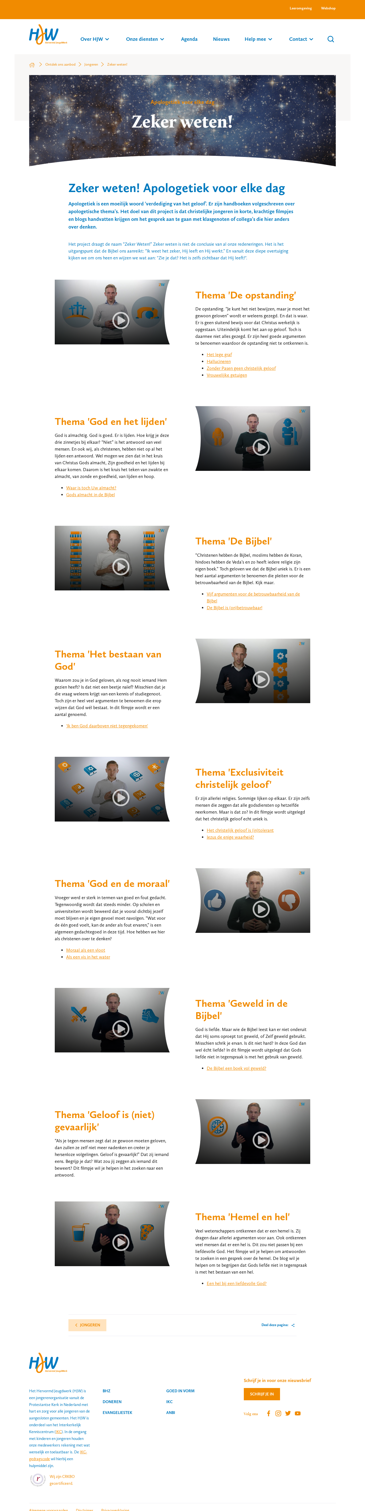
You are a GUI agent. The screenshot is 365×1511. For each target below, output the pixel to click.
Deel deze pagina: (275, 1325)
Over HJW (91, 39)
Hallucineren (219, 361)
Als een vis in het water (88, 957)
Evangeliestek (117, 1412)
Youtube (298, 1413)
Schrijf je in (262, 1394)
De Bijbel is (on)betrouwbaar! (234, 607)
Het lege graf (219, 354)
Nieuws (221, 39)
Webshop (328, 8)
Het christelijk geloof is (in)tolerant (240, 830)
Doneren (112, 1401)
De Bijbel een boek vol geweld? (236, 1068)
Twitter (288, 1413)
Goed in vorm (180, 1391)
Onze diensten (142, 39)
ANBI (170, 1412)
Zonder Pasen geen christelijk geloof (241, 368)
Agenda (189, 39)
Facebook (268, 1413)
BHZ (106, 1391)
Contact (298, 39)
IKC (59, 1431)
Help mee (255, 39)
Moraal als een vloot (85, 950)
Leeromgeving (301, 8)
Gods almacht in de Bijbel (90, 494)
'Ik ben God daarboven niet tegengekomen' (107, 726)
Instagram (278, 1413)
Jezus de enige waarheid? (230, 837)
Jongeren (89, 1325)
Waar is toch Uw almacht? (91, 488)
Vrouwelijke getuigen (227, 375)
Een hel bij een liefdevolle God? (237, 1283)
